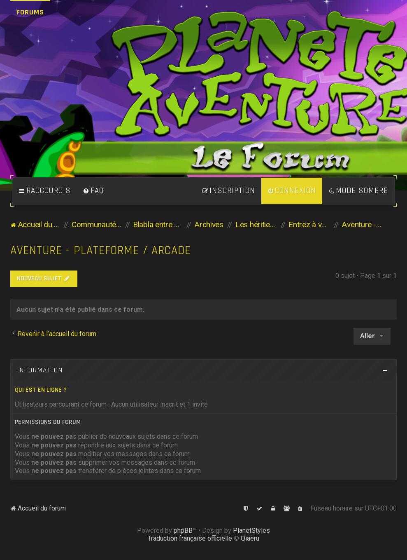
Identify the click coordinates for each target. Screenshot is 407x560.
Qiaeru (250, 538)
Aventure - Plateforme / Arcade (100, 250)
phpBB (183, 530)
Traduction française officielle (190, 538)
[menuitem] (93, 191)
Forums (30, 12)
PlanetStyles (251, 530)
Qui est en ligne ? (41, 390)
